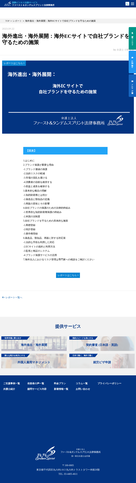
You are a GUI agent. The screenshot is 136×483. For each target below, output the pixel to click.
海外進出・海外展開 (24, 341)
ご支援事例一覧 (11, 383)
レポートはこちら (14, 63)
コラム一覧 (82, 383)
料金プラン (60, 383)
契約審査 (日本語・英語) (93, 341)
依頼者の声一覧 (35, 383)
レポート (17, 21)
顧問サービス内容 (36, 389)
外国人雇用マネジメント (25, 359)
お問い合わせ (83, 389)
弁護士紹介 (9, 389)
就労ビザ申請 (90, 359)
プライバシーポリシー (109, 383)
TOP (7, 21)
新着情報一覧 (61, 389)
